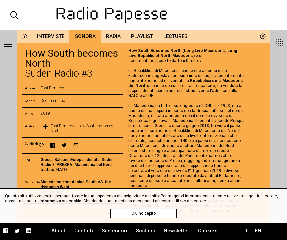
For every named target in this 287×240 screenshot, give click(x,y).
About (58, 231)
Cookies (207, 231)
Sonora (85, 36)
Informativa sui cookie (60, 201)
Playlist (142, 36)
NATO (61, 169)
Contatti (83, 231)
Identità (93, 159)
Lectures (175, 36)
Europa (77, 159)
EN (258, 231)
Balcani (61, 159)
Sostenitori (114, 231)
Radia (113, 36)
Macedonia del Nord (93, 164)
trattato (47, 169)
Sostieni (145, 231)
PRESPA (65, 164)
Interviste (50, 36)
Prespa (237, 120)
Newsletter (176, 231)
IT (248, 231)
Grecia (47, 159)
